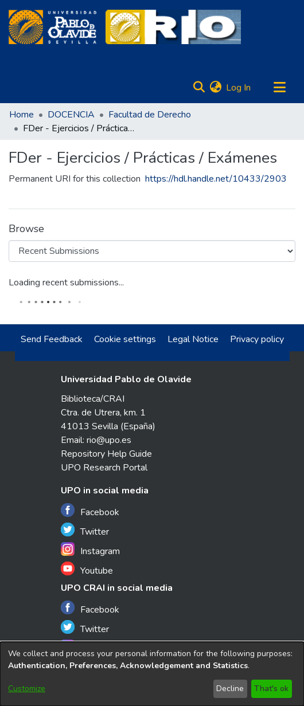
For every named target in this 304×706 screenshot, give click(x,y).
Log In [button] (239, 87)
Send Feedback (52, 339)
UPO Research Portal (104, 467)
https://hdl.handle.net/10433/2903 (216, 178)
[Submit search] (199, 88)
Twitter (85, 530)
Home (21, 114)
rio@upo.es (109, 440)
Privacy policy (257, 339)
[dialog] (152, 674)
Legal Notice (193, 339)
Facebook (90, 511)
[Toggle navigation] (279, 88)
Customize (26, 688)
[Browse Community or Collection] (152, 251)
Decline (230, 688)
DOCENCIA (71, 114)
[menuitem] (215, 88)
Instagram (90, 550)
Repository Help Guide (106, 454)
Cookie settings (125, 339)
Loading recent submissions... (66, 282)
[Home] (52, 27)
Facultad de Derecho (149, 114)
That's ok (271, 688)
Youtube (87, 569)
